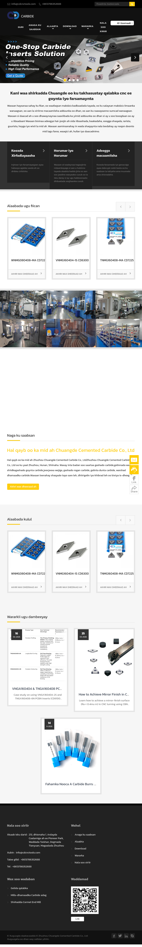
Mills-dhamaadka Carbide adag (29, 895)
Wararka (87, 27)
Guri (21, 27)
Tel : (9, 867)
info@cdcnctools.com (23, 4)
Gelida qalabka (19, 888)
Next (135, 58)
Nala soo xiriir (103, 27)
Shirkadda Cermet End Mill (26, 902)
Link (77, 919)
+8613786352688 (51, 4)
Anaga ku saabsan (35, 27)
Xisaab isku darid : (17, 835)
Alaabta (52, 27)
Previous (7, 58)
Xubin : (11, 853)
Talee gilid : (13, 860)
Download (70, 27)
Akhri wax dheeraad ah (26, 274)
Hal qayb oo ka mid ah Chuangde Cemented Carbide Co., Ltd (71, 450)
